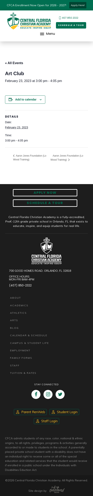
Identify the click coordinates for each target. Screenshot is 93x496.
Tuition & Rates (23, 372)
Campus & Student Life (29, 342)
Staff (15, 365)
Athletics (18, 312)
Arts (14, 320)
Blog (14, 327)
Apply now (45, 192)
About (15, 297)
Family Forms (21, 357)
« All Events (14, 63)
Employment (20, 350)
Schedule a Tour (71, 25)
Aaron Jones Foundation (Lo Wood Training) (29, 157)
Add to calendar (25, 99)
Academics (19, 305)
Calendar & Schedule (28, 335)
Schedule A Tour (45, 203)
